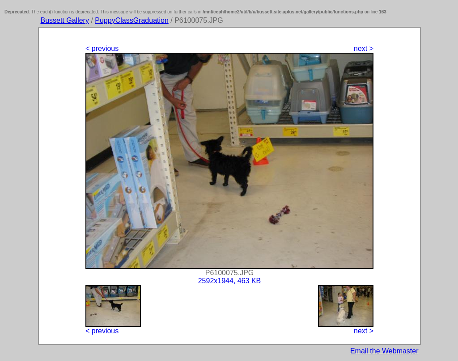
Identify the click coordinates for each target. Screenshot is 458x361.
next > (363, 48)
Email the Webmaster (384, 351)
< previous (102, 48)
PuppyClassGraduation (132, 20)
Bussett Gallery (64, 20)
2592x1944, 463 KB (229, 281)
